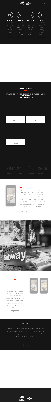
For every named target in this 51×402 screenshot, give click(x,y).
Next (27, 327)
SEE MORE (15, 294)
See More (24, 193)
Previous (24, 327)
